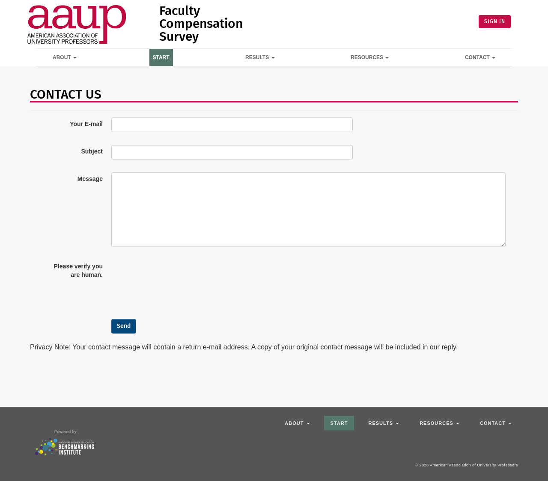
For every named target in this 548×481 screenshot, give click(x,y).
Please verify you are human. (78, 270)
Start (161, 57)
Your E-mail (86, 123)
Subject (92, 151)
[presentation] (176, 276)
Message (90, 178)
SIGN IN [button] (494, 21)
